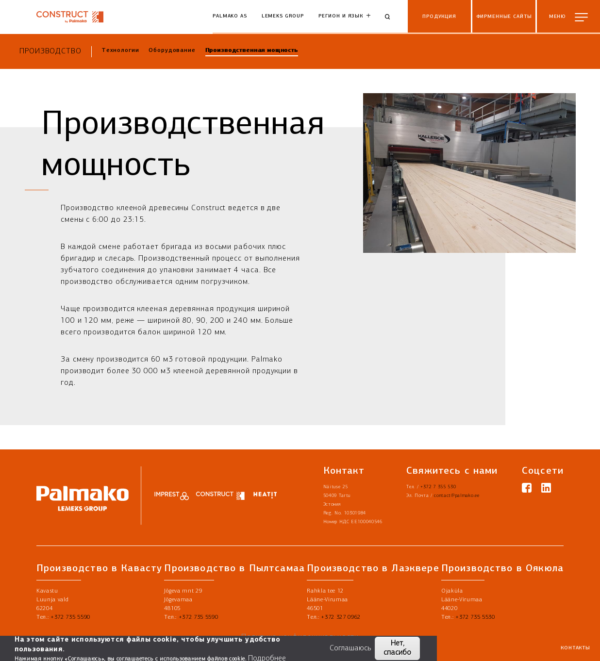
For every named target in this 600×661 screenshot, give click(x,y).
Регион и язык (340, 16)
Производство (50, 51)
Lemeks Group (283, 16)
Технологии (120, 50)
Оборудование (172, 50)
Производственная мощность (251, 50)
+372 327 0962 (341, 617)
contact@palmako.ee (456, 495)
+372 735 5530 (475, 617)
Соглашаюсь (350, 650)
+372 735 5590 (70, 617)
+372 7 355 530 (438, 487)
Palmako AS (230, 16)
